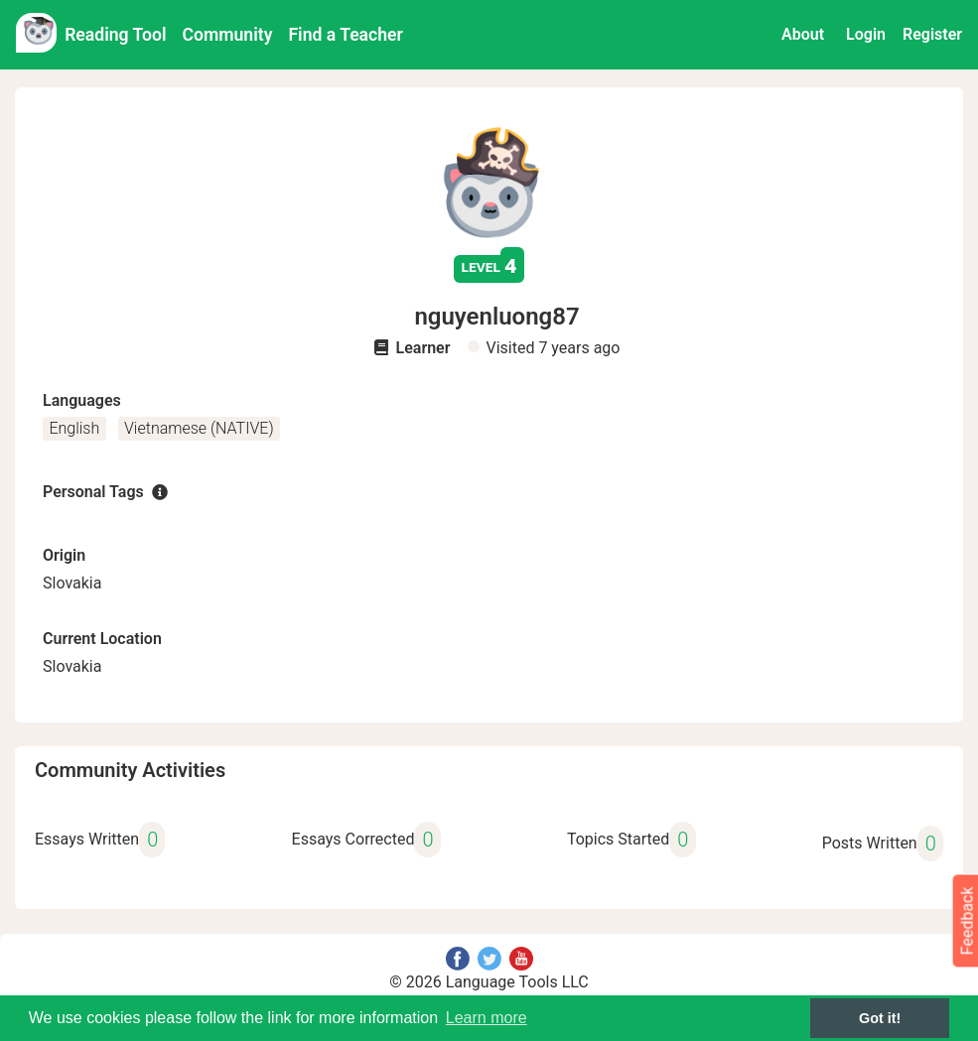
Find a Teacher (345, 35)
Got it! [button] (880, 1018)
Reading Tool (115, 35)
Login (866, 34)
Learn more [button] (486, 1017)
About (802, 34)
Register (932, 34)
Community (228, 35)
